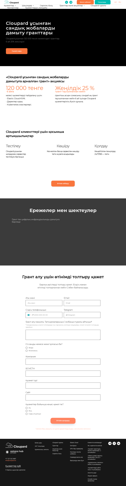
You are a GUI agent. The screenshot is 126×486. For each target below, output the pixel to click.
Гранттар (55, 445)
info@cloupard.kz (10, 460)
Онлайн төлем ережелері (92, 480)
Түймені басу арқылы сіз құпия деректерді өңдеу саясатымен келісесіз (63, 429)
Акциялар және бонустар (57, 449)
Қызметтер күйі (13, 466)
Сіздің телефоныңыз (36, 310)
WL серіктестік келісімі (95, 445)
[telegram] (70, 2)
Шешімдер (27, 6)
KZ (115, 2)
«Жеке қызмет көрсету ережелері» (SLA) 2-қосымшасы (95, 457)
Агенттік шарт (92, 473)
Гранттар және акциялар (71, 6)
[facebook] (114, 444)
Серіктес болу (46, 6)
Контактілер (13, 8)
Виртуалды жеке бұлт (77, 460)
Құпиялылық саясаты (42, 449)
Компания (31, 356)
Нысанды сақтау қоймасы (75, 453)
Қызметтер (9, 6)
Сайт (28, 392)
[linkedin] (118, 444)
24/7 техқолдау (39, 446)
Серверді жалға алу (76, 457)
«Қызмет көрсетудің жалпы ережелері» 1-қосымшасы (94, 450)
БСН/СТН (30, 368)
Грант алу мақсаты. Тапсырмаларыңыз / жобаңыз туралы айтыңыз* (59, 322)
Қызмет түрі (31, 380)
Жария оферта (92, 476)
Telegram (68, 310)
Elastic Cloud (74, 442)
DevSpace (73, 445)
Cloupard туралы (98, 6)
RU (120, 2)
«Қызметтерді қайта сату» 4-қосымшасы (94, 468)
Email (66, 298)
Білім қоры (38, 443)
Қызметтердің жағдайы (36, 8)
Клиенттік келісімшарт (95, 442)
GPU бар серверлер (76, 448)
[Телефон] (66, 2)
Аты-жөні (30, 298)
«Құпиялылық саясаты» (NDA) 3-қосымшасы (95, 463)
